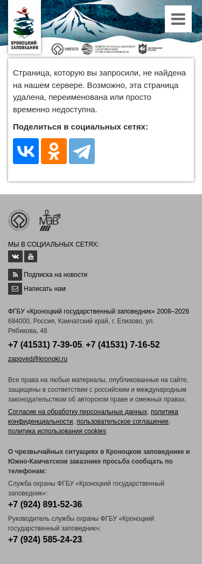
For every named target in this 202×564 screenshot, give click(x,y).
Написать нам (45, 289)
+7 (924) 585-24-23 (45, 539)
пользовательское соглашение (122, 421)
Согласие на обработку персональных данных (77, 412)
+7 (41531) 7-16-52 (122, 344)
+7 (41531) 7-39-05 (45, 344)
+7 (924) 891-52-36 (45, 504)
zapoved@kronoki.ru (37, 359)
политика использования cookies (57, 431)
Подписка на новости (55, 274)
